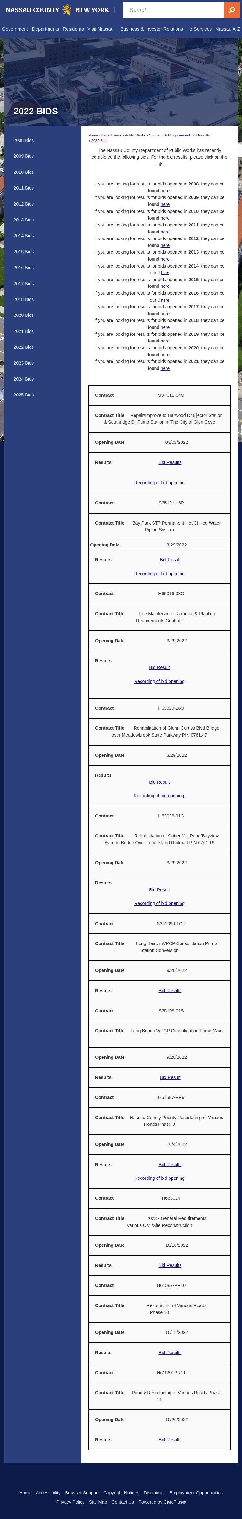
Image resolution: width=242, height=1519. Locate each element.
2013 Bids (24, 219)
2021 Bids (24, 331)
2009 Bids (24, 156)
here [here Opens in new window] (165, 313)
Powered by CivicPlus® (162, 1501)
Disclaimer (154, 1492)
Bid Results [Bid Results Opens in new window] (170, 462)
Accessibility (48, 1492)
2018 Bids (24, 299)
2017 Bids (24, 283)
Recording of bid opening (159, 482)
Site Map (98, 1501)
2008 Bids (24, 140)
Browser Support (82, 1492)
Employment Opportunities (196, 1492)
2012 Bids (24, 204)
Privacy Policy (70, 1501)
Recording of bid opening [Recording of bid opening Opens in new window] (159, 573)
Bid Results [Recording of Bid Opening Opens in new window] (170, 990)
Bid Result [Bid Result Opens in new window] (170, 559)
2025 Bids (24, 394)
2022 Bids (99, 140)
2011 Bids (24, 187)
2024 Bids (24, 379)
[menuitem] (15, 29)
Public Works (135, 135)
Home (93, 135)
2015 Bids (24, 251)
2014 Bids (24, 235)
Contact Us (123, 1501)
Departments (111, 135)
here (165, 190)
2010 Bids (24, 172)
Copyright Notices (121, 1492)
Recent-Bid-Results (194, 135)
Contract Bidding (162, 135)
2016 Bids (24, 267)
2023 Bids (24, 362)
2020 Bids (24, 315)
